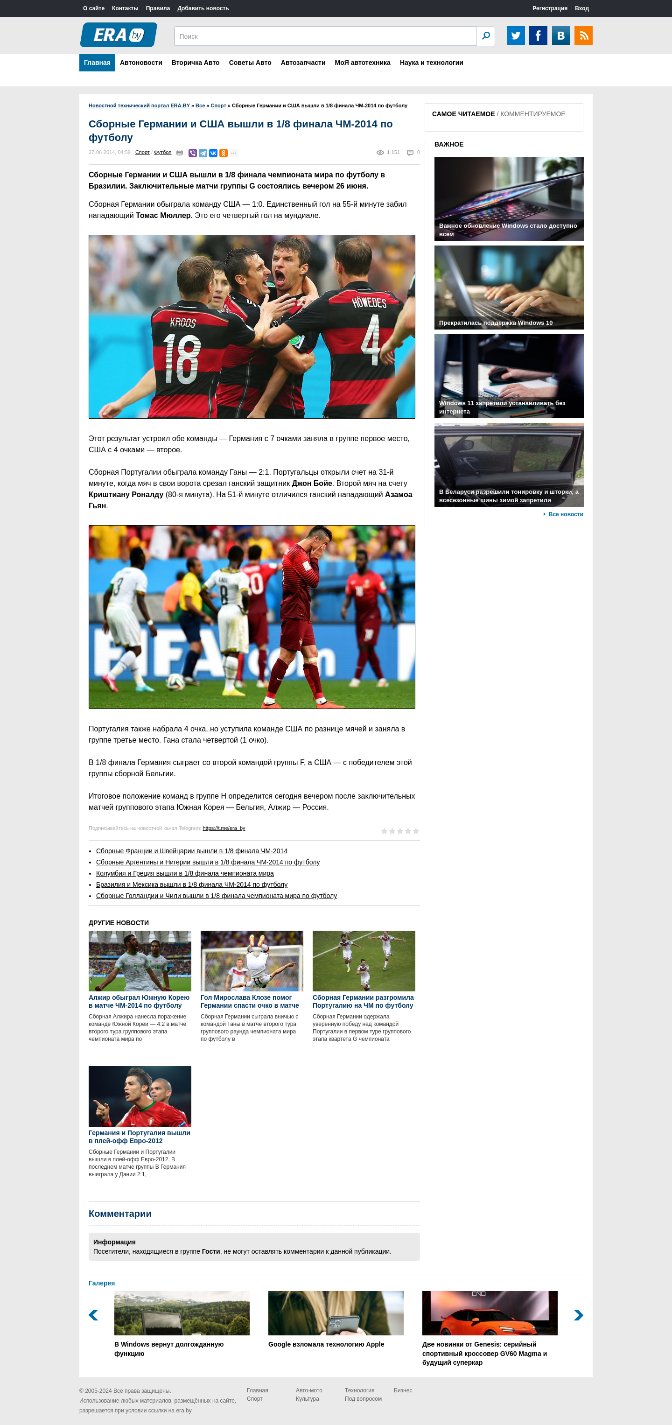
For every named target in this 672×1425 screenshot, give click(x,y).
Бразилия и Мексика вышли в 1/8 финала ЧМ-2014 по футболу (191, 884)
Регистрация (549, 8)
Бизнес (403, 1390)
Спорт (142, 152)
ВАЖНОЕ (449, 144)
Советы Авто (250, 62)
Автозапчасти (303, 62)
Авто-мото (309, 1390)
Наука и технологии (431, 62)
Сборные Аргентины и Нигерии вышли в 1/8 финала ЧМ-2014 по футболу (208, 862)
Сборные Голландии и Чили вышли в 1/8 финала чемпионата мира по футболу (216, 895)
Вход (582, 8)
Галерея (102, 1283)
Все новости (566, 514)
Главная (97, 62)
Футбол (163, 152)
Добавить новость (203, 8)
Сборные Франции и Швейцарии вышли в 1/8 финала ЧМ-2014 (191, 851)
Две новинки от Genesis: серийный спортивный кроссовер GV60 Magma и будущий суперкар (490, 1328)
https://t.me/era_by (224, 828)
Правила (158, 8)
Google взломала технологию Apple (336, 1319)
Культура (307, 1399)
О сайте (94, 8)
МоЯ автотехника (363, 62)
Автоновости (141, 62)
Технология (360, 1390)
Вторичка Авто (196, 62)
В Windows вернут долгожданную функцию (182, 1324)
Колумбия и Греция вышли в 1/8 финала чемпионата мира (185, 873)
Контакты (125, 8)
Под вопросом (363, 1399)
